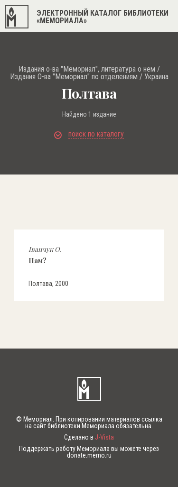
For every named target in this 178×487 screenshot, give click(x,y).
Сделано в (89, 437)
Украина (156, 77)
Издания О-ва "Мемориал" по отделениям (74, 77)
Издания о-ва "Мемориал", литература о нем (87, 69)
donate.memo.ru (89, 455)
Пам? (44, 255)
